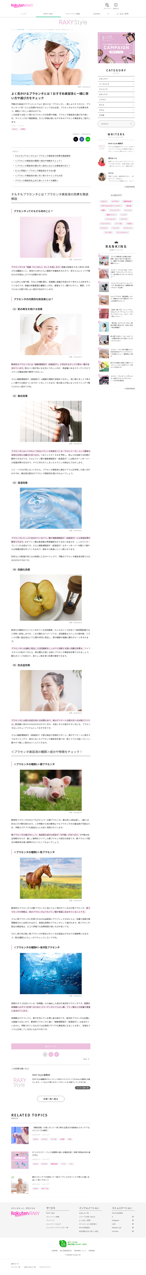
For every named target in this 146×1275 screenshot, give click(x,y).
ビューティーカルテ (53, 1224)
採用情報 (92, 1251)
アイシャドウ (114, 210)
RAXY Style (48, 14)
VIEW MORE (129, 187)
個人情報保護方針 (66, 1251)
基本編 (129, 206)
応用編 (23, 129)
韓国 (103, 210)
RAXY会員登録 (117, 1213)
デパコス (104, 228)
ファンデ (116, 228)
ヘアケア (102, 99)
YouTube (115, 1231)
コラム (101, 110)
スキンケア (21, 126)
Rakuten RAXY (22, 6)
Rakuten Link (116, 1228)
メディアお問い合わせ (87, 1217)
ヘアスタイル (110, 219)
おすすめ (44, 1139)
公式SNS (96, 14)
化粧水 (129, 223)
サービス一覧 (15, 1267)
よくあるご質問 (122, 14)
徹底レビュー (111, 215)
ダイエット (128, 228)
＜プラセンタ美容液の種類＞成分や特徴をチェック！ (38, 160)
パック (63, 1164)
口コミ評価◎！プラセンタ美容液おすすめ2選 (35, 170)
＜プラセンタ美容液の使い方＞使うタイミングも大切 (38, 175)
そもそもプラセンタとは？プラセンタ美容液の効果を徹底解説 (42, 155)
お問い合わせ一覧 (30, 1267)
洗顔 (69, 1139)
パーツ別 (119, 223)
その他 (101, 115)
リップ (123, 215)
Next (86, 1059)
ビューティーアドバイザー (56, 1228)
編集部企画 (54, 1164)
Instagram (115, 1220)
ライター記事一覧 (83, 1088)
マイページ (50, 1220)
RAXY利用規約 (84, 1228)
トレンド (128, 210)
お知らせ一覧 (84, 1213)
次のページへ (51, 1046)
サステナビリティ (45, 1267)
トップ (23, 14)
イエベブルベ (105, 223)
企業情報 (54, 1251)
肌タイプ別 (45, 1188)
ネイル (101, 105)
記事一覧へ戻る (50, 1098)
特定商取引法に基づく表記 (88, 1231)
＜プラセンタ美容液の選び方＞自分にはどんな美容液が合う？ (42, 165)
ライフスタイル (122, 232)
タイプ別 (53, 1139)
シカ (71, 1164)
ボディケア (103, 94)
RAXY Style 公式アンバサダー (111, 206)
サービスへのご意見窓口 (88, 1224)
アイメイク (103, 89)
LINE (114, 1224)
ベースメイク (104, 84)
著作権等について (80, 1251)
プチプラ (124, 219)
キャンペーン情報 (73, 14)
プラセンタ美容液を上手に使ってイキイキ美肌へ (36, 180)
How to (15, 129)
